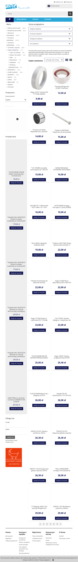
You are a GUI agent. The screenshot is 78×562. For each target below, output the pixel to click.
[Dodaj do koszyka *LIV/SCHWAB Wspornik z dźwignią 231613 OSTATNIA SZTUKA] (39, 405)
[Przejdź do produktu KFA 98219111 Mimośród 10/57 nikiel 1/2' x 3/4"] (39, 194)
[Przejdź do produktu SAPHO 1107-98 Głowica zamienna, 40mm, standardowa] (61, 495)
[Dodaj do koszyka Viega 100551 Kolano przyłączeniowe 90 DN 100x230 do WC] (62, 367)
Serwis (47, 540)
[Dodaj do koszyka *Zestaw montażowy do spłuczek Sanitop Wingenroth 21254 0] (39, 292)
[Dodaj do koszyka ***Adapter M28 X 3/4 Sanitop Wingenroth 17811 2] (39, 518)
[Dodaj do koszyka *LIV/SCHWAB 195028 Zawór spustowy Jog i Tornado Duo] (16, 182)
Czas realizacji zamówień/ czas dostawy (23, 549)
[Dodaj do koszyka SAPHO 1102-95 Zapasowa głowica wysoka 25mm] (39, 480)
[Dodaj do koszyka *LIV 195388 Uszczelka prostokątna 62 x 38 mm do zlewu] (39, 179)
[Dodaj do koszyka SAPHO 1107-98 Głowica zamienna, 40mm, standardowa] (62, 518)
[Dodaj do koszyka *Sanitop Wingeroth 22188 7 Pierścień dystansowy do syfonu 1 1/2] (62, 104)
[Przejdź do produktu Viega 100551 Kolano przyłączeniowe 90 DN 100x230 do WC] (61, 345)
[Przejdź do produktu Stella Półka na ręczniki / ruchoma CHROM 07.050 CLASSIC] (16, 386)
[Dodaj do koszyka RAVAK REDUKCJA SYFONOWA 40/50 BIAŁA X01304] (62, 179)
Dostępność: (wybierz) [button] (36, 39)
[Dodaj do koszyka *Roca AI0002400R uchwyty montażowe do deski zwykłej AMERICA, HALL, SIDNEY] (62, 480)
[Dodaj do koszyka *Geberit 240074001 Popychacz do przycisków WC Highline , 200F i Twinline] (62, 142)
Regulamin (9, 538)
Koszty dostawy (23, 544)
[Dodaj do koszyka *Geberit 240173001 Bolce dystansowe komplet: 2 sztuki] (62, 255)
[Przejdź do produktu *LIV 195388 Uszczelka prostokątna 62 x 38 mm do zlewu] (39, 157)
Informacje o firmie (64, 538)
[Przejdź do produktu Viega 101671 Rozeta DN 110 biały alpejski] (39, 78)
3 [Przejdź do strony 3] (50, 524)
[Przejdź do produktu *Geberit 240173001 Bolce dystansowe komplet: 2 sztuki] (61, 232)
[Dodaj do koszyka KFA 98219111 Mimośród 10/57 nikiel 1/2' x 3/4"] (39, 217)
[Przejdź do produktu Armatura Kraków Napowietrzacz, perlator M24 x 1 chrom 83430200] (39, 118)
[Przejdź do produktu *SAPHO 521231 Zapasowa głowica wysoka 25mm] (61, 420)
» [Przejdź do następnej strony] (60, 524)
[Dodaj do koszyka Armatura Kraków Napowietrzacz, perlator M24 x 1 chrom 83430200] (39, 142)
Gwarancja (49, 538)
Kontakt (61, 536)
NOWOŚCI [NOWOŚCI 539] (11, 75)
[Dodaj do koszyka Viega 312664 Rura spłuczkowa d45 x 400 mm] (62, 292)
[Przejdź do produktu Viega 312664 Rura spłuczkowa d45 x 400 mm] (61, 269)
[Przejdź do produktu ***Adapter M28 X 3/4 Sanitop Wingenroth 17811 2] (39, 495)
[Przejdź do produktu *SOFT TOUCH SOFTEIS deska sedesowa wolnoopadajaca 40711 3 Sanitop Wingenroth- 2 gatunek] (16, 129)
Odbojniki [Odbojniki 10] (13, 62)
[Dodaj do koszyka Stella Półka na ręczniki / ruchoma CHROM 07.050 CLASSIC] (16, 408)
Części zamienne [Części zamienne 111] (13, 50)
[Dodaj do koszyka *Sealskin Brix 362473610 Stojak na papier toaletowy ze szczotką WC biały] (16, 273)
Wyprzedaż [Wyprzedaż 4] (11, 82)
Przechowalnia (36, 541)
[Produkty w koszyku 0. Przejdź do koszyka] (53, 6)
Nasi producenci (10, 96)
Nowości (10, 84)
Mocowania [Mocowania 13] (13, 60)
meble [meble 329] (10, 80)
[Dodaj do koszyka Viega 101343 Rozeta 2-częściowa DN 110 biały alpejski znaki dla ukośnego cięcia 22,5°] (39, 330)
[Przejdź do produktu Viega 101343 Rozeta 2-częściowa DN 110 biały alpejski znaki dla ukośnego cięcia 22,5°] (39, 307)
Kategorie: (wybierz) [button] (35, 29)
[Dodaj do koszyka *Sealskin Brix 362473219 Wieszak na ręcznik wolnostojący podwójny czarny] (16, 318)
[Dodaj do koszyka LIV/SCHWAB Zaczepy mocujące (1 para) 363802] (62, 217)
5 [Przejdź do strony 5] (57, 524)
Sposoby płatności (24, 553)
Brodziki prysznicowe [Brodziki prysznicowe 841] (14, 30)
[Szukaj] (70, 14)
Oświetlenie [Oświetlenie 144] (11, 70)
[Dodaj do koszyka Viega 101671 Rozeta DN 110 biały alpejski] (39, 104)
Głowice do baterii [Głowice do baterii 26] (15, 55)
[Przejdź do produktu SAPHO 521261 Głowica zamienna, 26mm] (39, 420)
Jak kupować (9, 536)
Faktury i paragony (24, 542)
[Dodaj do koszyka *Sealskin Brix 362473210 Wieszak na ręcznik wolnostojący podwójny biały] (16, 363)
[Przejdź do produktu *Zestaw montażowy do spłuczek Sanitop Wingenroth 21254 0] (39, 269)
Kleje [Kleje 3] (11, 57)
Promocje (11, 87)
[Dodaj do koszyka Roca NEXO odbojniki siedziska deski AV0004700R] (39, 255)
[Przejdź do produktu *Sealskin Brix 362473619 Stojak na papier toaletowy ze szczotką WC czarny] (16, 205)
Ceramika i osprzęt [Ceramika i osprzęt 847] (14, 47)
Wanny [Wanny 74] (10, 77)
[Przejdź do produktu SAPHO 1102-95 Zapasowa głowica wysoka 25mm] (39, 457)
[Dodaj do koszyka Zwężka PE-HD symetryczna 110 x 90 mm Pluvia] (62, 405)
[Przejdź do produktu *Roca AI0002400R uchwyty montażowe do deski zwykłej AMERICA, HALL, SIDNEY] (61, 457)
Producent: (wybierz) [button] (36, 34)
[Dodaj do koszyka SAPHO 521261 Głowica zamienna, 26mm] (39, 443)
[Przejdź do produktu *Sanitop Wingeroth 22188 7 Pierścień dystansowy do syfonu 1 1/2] (61, 75)
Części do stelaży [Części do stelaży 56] (15, 52)
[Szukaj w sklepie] (37, 14)
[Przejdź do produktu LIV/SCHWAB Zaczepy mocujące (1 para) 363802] (61, 194)
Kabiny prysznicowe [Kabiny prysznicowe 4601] (14, 28)
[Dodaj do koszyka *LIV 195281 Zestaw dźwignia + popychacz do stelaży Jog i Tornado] (62, 330)
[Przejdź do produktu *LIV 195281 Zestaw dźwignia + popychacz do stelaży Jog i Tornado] (61, 307)
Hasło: (7, 429)
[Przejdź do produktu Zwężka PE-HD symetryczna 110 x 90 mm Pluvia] (61, 382)
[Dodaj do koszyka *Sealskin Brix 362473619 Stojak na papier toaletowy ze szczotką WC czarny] (16, 228)
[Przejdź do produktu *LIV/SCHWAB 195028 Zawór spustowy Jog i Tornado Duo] (16, 160)
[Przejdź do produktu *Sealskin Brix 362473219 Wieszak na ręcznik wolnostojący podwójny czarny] (16, 295)
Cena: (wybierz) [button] (34, 44)
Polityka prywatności (11, 541)
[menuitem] (22, 19)
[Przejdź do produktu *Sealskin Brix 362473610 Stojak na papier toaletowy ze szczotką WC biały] (16, 250)
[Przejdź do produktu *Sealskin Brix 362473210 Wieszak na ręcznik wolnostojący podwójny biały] (16, 340)
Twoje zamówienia (37, 536)
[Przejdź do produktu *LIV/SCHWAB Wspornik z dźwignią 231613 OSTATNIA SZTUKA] (39, 382)
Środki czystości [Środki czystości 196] (13, 72)
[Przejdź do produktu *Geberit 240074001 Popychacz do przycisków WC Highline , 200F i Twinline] (61, 118)
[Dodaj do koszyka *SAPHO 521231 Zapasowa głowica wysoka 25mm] (62, 443)
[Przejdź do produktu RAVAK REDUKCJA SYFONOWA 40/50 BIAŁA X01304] (61, 157)
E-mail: (8, 422)
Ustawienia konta (37, 538)
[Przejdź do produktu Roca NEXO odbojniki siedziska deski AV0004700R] (39, 232)
